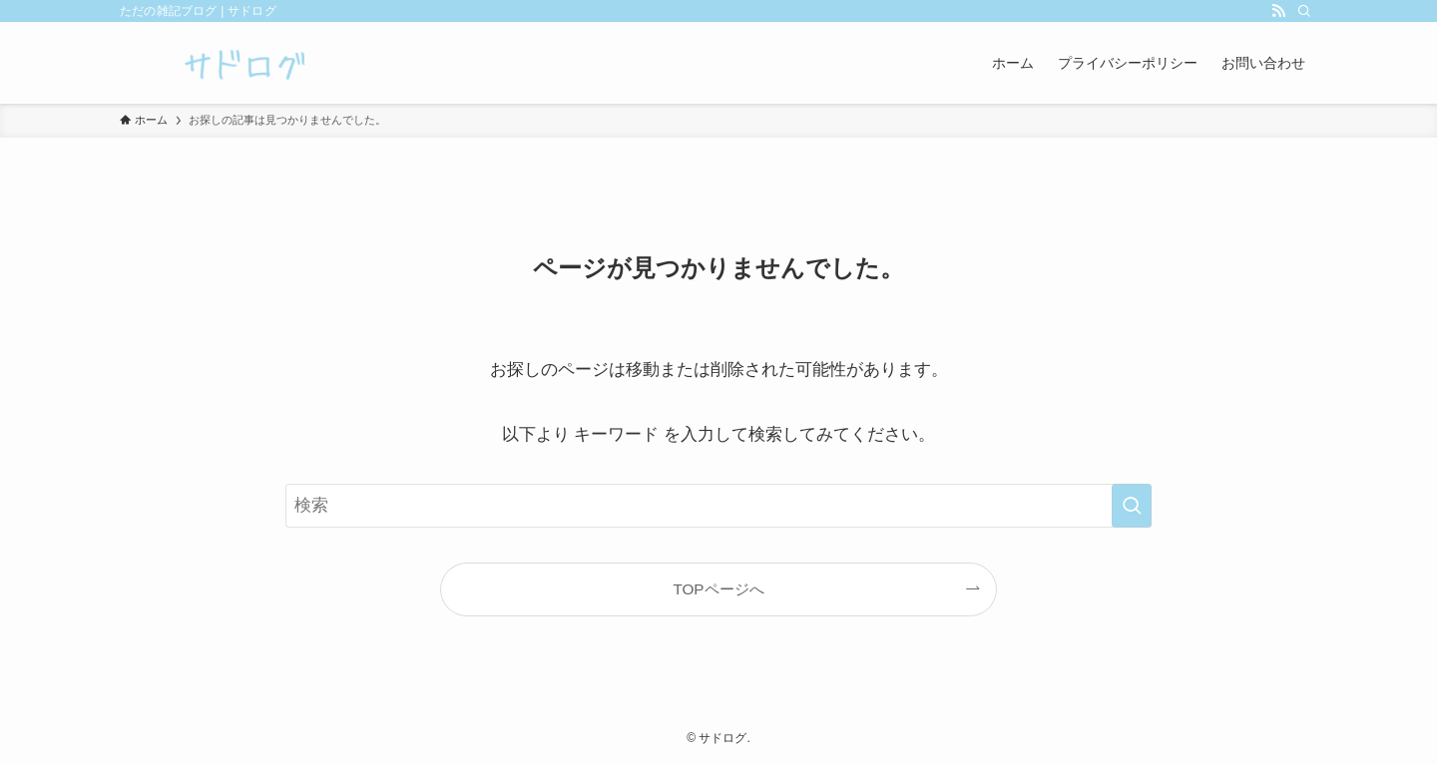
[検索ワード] (718, 506)
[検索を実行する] (1132, 506)
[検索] (1304, 11)
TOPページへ (718, 588)
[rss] (1278, 11)
